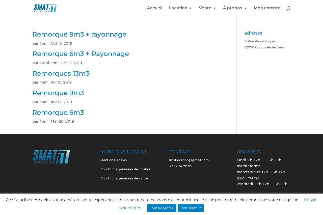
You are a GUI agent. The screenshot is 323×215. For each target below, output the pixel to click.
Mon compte (267, 8)
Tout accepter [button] (161, 208)
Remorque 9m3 (58, 93)
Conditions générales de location (125, 169)
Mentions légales (113, 160)
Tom (43, 43)
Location (178, 8)
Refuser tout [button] (191, 208)
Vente (205, 8)
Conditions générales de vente (124, 178)
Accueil (154, 8)
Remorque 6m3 (58, 113)
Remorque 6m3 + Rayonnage (80, 54)
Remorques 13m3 (61, 73)
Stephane (48, 63)
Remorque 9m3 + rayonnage (79, 34)
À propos (232, 8)
